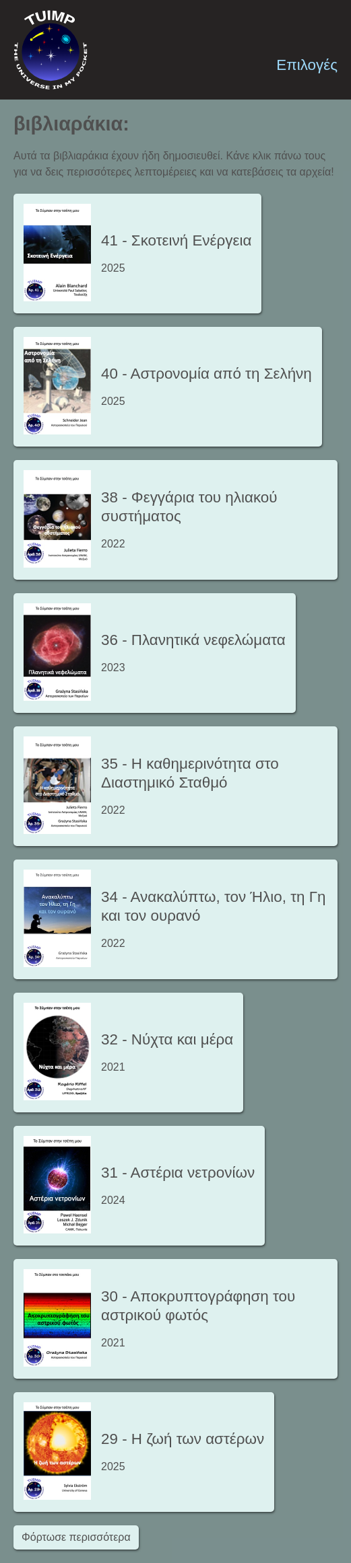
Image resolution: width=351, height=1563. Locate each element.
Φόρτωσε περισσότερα (76, 1537)
